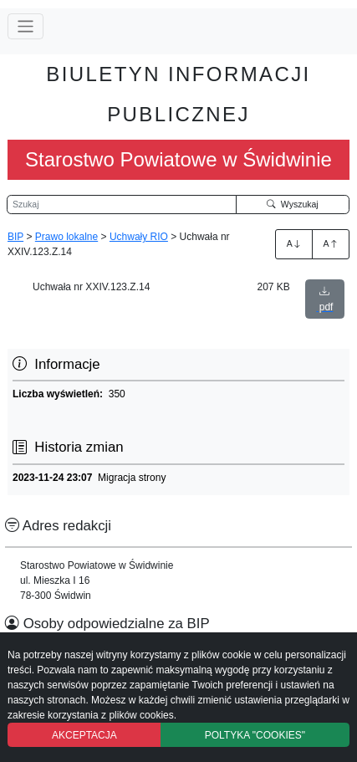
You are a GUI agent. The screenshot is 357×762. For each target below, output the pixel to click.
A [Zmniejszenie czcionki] (331, 243)
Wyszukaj (293, 204)
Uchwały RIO (139, 237)
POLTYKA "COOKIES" (255, 735)
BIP (15, 237)
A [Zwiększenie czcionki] (294, 243)
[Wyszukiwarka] (122, 205)
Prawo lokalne (66, 237)
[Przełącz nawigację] (25, 26)
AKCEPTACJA (84, 735)
